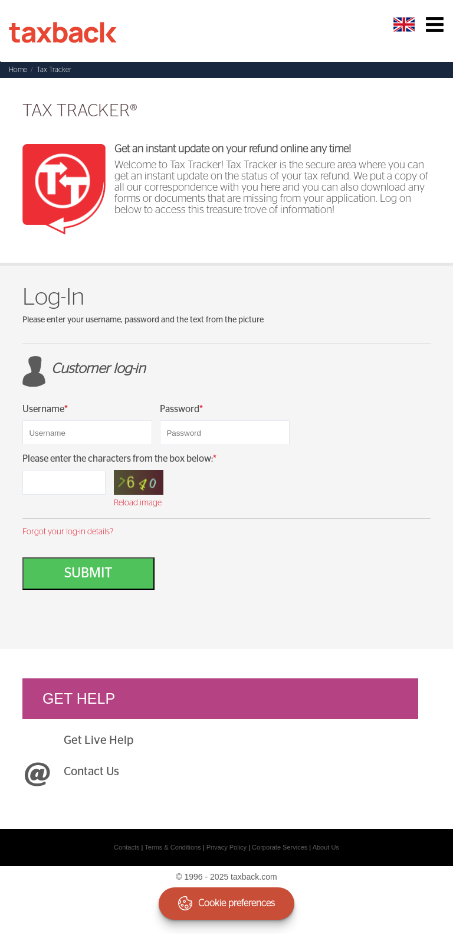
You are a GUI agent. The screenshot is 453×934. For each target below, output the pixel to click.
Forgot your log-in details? (67, 532)
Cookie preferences (226, 903)
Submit (88, 573)
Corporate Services (279, 847)
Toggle (434, 24)
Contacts (126, 847)
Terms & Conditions (173, 847)
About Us (326, 847)
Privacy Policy (226, 847)
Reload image (138, 503)
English (405, 24)
